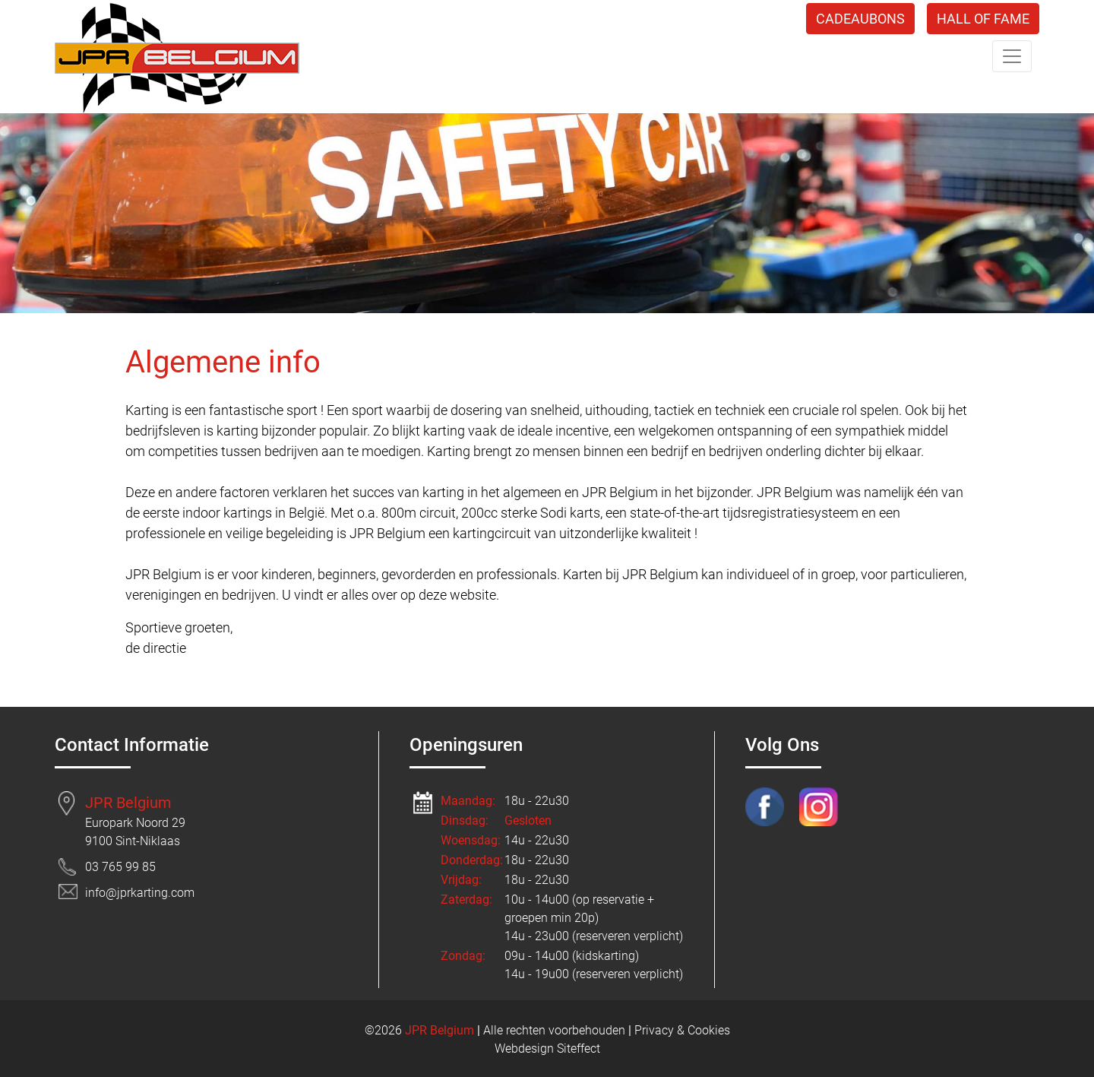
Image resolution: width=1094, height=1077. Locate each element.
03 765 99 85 (120, 867)
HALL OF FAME (983, 19)
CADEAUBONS (860, 19)
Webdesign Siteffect (547, 1048)
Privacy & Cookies (682, 1030)
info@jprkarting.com (139, 892)
